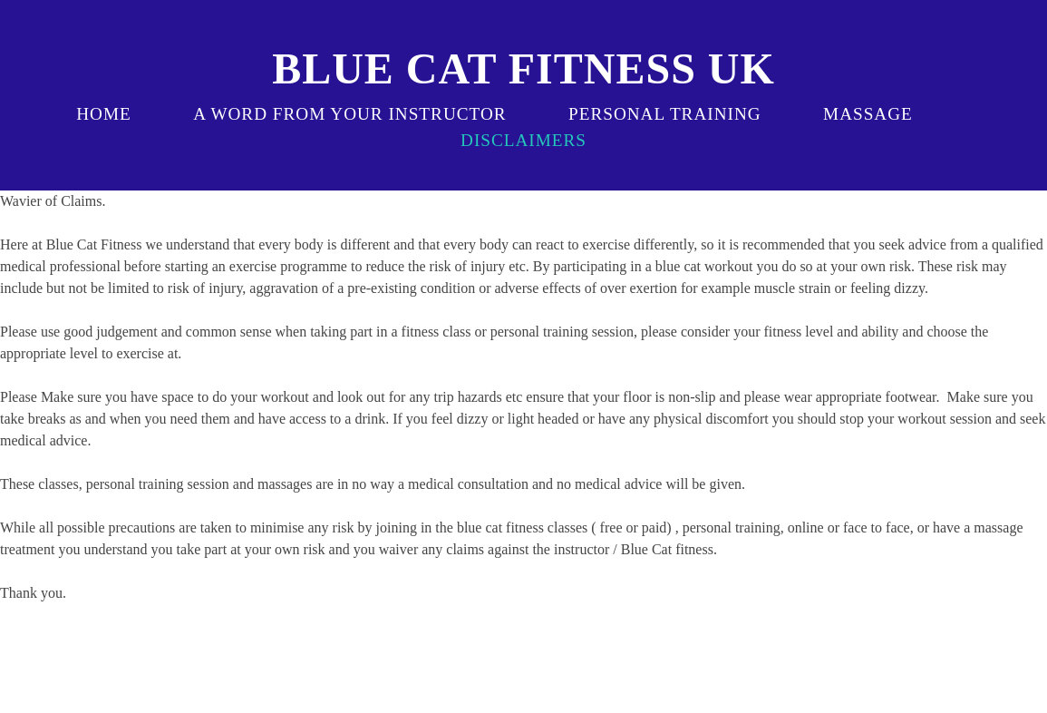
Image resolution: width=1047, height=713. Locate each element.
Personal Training (664, 113)
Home (103, 113)
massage (868, 113)
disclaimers (523, 140)
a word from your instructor (349, 113)
